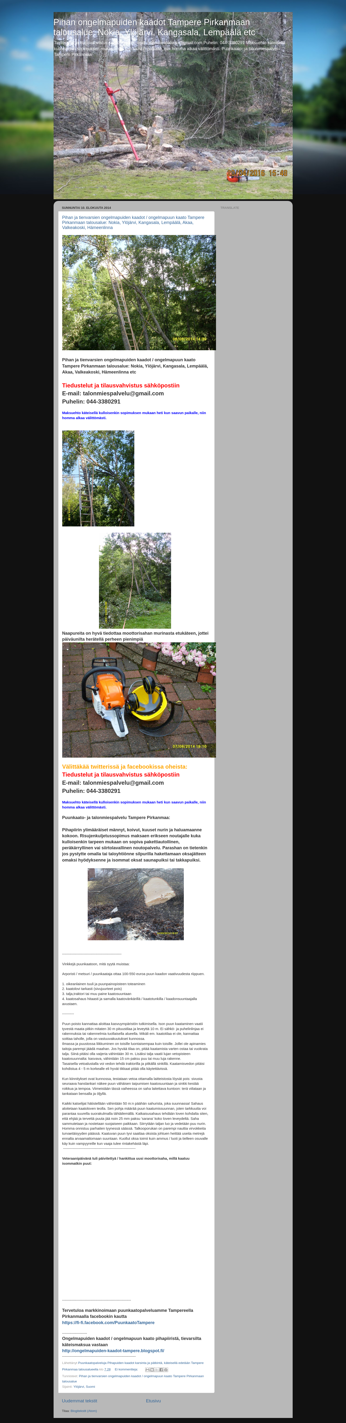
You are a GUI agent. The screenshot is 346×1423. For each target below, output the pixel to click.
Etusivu (153, 1400)
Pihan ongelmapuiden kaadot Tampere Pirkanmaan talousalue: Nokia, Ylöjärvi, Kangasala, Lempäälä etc (154, 27)
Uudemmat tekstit (79, 1400)
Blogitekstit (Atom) (84, 1411)
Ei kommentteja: (127, 1369)
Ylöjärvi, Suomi (84, 1386)
